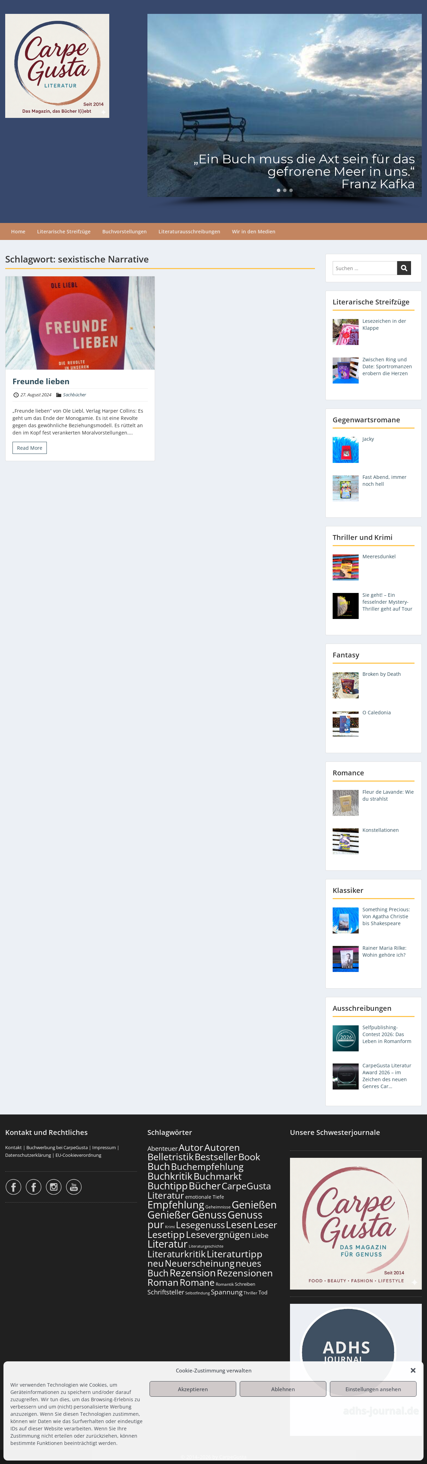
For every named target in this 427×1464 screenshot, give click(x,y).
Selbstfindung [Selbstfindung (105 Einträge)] (197, 1292)
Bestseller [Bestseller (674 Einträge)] (216, 1157)
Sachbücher (74, 394)
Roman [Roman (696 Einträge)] (163, 1282)
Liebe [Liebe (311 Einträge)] (259, 1235)
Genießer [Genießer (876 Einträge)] (168, 1214)
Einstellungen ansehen (373, 1389)
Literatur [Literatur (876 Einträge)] (167, 1243)
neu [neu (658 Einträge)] (155, 1263)
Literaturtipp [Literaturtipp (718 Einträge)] (235, 1253)
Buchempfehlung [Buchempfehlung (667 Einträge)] (207, 1166)
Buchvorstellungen (124, 231)
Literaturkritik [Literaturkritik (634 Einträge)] (176, 1254)
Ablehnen (283, 1389)
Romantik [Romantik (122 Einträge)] (225, 1284)
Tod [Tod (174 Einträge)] (262, 1292)
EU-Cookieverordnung (78, 1155)
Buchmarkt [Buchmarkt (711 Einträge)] (218, 1176)
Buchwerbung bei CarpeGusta (57, 1147)
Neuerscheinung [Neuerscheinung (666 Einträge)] (199, 1263)
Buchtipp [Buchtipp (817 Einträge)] (167, 1185)
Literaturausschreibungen (189, 231)
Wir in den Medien (253, 231)
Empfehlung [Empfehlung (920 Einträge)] (175, 1205)
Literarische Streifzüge (64, 231)
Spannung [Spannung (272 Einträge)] (226, 1292)
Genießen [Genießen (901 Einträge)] (254, 1205)
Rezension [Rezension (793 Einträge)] (193, 1272)
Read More (29, 448)
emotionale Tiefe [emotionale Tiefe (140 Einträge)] (204, 1197)
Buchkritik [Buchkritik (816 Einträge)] (170, 1175)
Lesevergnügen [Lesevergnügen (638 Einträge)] (218, 1234)
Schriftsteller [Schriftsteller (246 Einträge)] (165, 1292)
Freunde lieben (40, 381)
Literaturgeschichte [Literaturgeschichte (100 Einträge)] (206, 1246)
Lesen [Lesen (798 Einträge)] (239, 1224)
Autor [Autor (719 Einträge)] (191, 1147)
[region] (284, 111)
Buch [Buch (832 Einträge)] (158, 1166)
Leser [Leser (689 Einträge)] (265, 1224)
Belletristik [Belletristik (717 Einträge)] (170, 1156)
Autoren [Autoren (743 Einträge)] (222, 1147)
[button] (413, 1370)
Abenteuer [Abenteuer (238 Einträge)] (162, 1148)
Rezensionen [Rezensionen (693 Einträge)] (245, 1272)
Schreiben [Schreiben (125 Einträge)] (245, 1284)
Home (18, 231)
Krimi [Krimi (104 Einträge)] (170, 1226)
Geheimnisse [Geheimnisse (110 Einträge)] (218, 1206)
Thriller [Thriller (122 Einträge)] (250, 1293)
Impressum (104, 1147)
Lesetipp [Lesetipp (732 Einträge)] (166, 1234)
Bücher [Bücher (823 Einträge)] (205, 1185)
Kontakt (13, 1147)
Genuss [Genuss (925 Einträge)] (209, 1215)
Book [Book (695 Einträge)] (249, 1156)
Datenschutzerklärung (28, 1155)
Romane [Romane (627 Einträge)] (197, 1282)
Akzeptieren (193, 1389)
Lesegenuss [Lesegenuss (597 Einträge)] (200, 1225)
